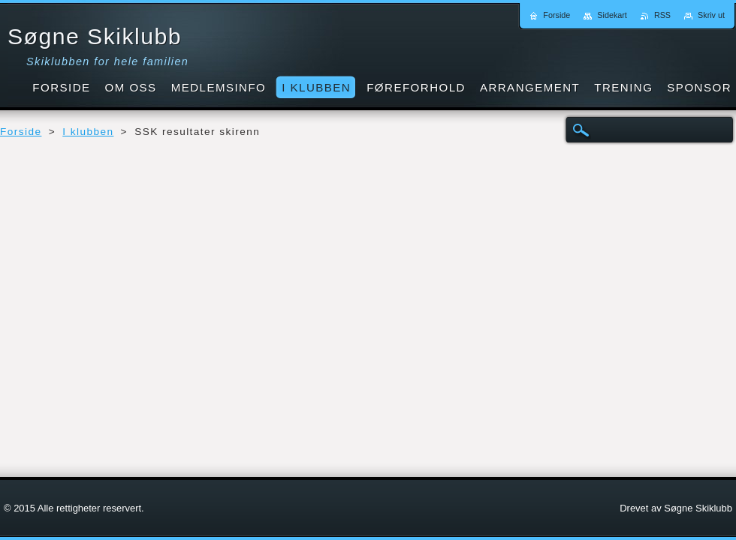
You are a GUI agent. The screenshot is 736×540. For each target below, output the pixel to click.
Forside (20, 131)
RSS (662, 15)
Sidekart (612, 15)
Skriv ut (711, 15)
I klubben (87, 131)
